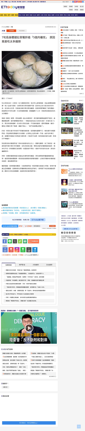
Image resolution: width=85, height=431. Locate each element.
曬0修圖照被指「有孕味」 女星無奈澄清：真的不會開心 (22, 210)
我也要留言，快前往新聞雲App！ (28, 423)
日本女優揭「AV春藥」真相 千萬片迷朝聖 (72, 31)
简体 (2, 1)
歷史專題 (19, 1)
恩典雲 (71, 9)
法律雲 (76, 6)
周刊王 (5, 387)
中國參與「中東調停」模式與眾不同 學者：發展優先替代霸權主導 (25, 280)
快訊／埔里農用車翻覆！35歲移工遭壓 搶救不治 (25, 234)
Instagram (67, 233)
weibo (81, 2)
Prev (55, 234)
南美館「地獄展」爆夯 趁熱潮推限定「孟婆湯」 (19, 213)
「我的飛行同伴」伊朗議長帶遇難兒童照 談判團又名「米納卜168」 (26, 287)
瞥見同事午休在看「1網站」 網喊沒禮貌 (72, 49)
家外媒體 (29, 1)
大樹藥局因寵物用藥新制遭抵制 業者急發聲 (72, 67)
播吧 (12, 15)
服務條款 (80, 220)
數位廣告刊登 (36, 1)
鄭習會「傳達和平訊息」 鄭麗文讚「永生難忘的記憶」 (21, 301)
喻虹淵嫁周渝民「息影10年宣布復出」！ (71, 44)
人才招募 (69, 216)
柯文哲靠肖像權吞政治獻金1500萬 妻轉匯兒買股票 (72, 57)
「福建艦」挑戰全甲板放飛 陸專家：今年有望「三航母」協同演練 (25, 277)
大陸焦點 (11, 31)
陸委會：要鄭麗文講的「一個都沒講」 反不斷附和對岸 (19, 310)
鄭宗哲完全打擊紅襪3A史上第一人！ (73, 40)
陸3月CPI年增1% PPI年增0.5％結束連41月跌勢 (20, 294)
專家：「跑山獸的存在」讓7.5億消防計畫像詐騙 (72, 80)
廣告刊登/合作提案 (65, 218)
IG (77, 2)
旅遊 (31, 15)
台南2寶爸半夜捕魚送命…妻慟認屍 (73, 86)
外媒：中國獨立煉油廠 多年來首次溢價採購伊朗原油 (21, 297)
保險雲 (76, 9)
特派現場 (21, 31)
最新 (1, 15)
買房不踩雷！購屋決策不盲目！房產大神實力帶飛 (75, 190)
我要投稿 (63, 216)
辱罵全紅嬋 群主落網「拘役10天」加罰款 (15, 360)
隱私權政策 (74, 220)
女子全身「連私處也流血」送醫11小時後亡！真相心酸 (72, 36)
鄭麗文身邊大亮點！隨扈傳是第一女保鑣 (14, 353)
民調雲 (71, 6)
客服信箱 (63, 220)
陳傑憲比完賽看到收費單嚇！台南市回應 (72, 75)
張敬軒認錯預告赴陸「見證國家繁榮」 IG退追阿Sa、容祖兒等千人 (25, 273)
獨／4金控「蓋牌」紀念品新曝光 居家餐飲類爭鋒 (72, 90)
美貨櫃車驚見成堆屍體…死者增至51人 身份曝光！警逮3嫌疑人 (25, 208)
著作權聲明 (64, 223)
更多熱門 (52, 376)
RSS (79, 2)
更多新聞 (52, 226)
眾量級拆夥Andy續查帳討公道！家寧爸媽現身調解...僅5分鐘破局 (78, 132)
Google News (83, 2)
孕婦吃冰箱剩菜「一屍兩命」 (39, 374)
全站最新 (49, 265)
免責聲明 (70, 223)
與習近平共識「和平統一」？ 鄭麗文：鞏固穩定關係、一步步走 (78, 154)
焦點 (5, 15)
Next (53, 234)
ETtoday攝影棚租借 (73, 202)
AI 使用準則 (76, 223)
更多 (82, 93)
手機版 (5, 1)
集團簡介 (79, 216)
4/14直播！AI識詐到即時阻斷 (75, 180)
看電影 (65, 6)
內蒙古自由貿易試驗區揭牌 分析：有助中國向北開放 (21, 284)
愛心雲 (81, 6)
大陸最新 (36, 265)
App (9, 1)
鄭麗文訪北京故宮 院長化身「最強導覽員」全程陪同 (21, 270)
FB (73, 2)
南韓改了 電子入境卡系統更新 (71, 71)
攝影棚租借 (43, 1)
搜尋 (70, 1)
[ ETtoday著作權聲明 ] (31, 255)
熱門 (9, 15)
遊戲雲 (81, 9)
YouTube (75, 2)
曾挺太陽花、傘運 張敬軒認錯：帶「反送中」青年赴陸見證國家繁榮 (25, 290)
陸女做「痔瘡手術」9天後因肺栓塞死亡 (42, 363)
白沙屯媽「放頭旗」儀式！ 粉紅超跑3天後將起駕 (78, 143)
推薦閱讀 (8, 265)
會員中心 (24, 1)
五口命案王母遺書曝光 (69, 84)
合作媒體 (80, 218)
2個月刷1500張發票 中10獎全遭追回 (73, 53)
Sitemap (69, 220)
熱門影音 (22, 265)
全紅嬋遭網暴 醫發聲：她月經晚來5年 (15, 357)
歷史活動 (14, 1)
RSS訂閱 (63, 225)
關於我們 (74, 216)
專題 (16, 15)
